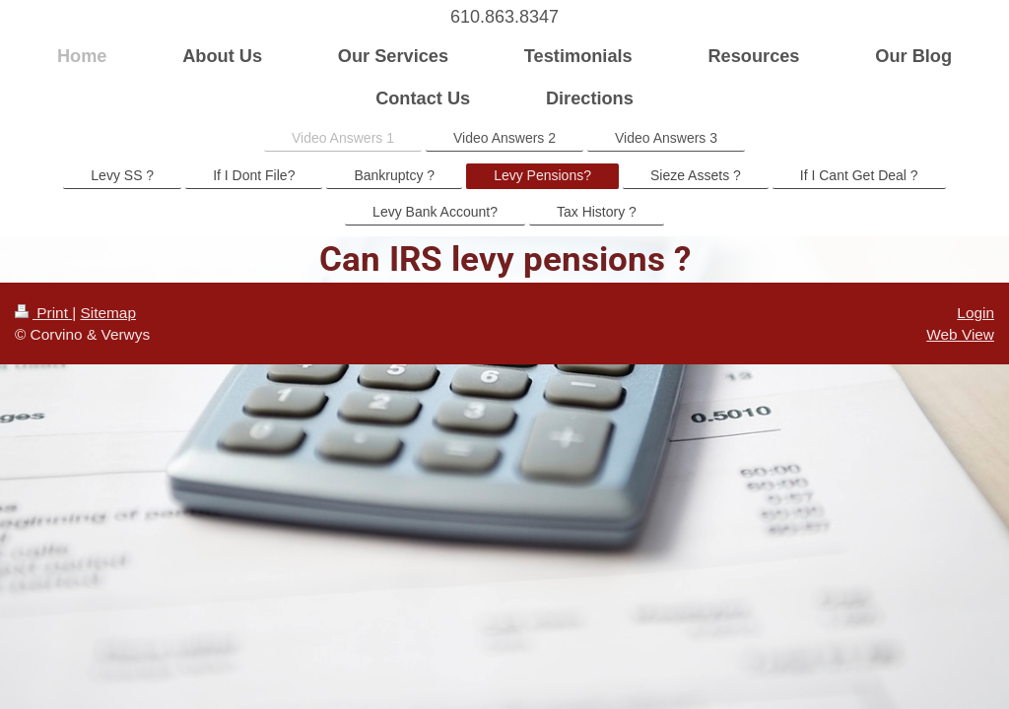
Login (975, 312)
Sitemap (107, 312)
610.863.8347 (504, 17)
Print (43, 312)
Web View (960, 334)
